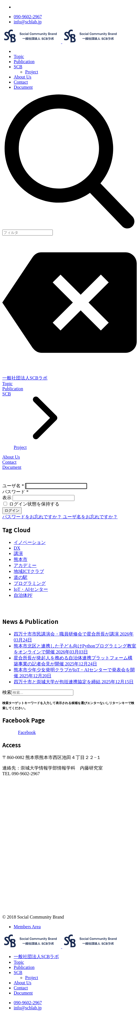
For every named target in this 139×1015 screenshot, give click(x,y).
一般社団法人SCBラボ (24, 378)
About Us (22, 77)
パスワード (15, 491)
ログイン (12, 510)
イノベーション (30, 542)
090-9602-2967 (28, 16)
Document (23, 87)
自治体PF (23, 595)
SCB (18, 66)
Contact (21, 82)
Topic (19, 56)
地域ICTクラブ (29, 571)
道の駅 (20, 577)
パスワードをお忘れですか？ (32, 516)
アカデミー (25, 565)
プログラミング (30, 583)
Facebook (27, 732)
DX (17, 548)
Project (31, 71)
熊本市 (20, 559)
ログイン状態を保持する (31, 504)
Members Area (27, 926)
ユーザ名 (13, 485)
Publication (24, 61)
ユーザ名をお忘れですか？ (90, 516)
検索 (6, 692)
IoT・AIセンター (31, 589)
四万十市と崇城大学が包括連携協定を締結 (74, 681)
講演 (18, 553)
